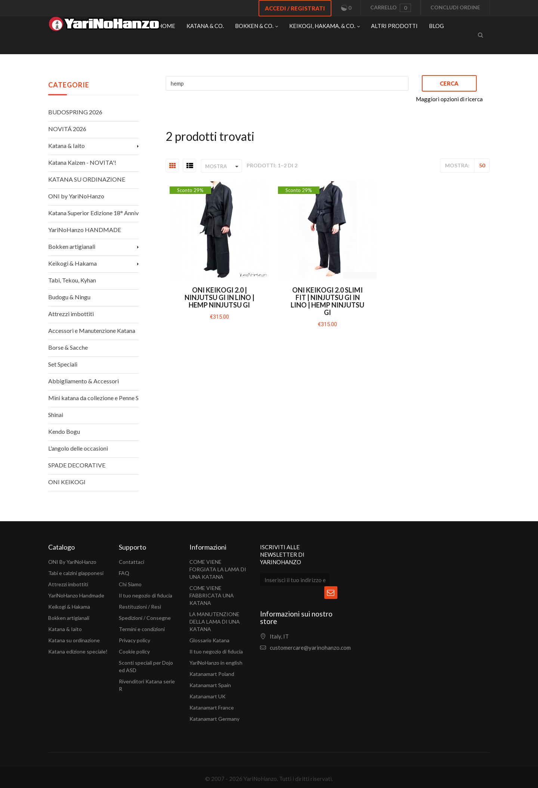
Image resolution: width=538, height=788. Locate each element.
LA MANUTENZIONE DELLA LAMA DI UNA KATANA (214, 621)
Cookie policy (134, 651)
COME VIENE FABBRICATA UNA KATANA (211, 595)
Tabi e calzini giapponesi (75, 573)
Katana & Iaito (65, 629)
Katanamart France (211, 707)
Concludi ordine (455, 7)
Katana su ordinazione (74, 640)
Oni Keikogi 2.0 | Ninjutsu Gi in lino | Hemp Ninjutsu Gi (219, 297)
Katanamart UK (207, 696)
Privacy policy (134, 640)
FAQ (124, 573)
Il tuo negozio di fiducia (145, 595)
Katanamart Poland (211, 674)
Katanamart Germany (214, 719)
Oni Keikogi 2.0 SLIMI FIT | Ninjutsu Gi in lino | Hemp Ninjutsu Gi (327, 301)
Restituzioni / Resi (140, 606)
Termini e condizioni (142, 629)
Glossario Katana (209, 640)
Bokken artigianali (68, 618)
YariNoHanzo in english (215, 662)
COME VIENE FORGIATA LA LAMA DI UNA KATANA (217, 569)
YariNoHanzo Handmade (76, 595)
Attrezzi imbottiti (68, 584)
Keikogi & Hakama (69, 606)
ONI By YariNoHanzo (72, 562)
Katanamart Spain (210, 685)
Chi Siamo (130, 584)
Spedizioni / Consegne (145, 618)
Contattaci (131, 562)
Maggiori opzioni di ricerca (449, 99)
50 (482, 165)
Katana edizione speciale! (78, 651)
